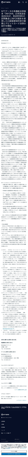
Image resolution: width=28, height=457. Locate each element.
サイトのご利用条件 (4, 441)
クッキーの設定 (14, 451)
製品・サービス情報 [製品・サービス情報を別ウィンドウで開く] (5, 433)
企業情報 (3, 421)
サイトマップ (3, 439)
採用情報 (3, 427)
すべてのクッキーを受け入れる (14, 454)
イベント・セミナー (22, 400)
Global (7, 417)
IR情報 (2, 424)
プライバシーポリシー (18, 441)
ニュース (6, 8)
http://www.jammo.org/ (8, 328)
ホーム (2, 8)
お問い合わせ (17, 439)
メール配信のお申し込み (21, 389)
